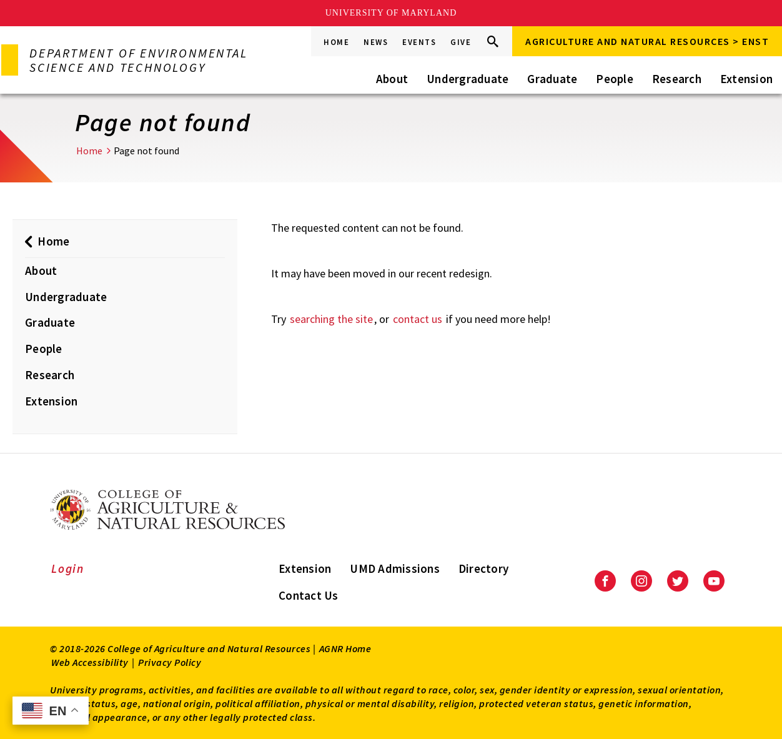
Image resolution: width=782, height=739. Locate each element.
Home (336, 42)
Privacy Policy (169, 662)
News (376, 42)
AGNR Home (345, 648)
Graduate (552, 78)
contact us (417, 319)
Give (460, 42)
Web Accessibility (90, 662)
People (614, 78)
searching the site (331, 319)
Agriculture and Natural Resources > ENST (647, 41)
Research (676, 78)
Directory (483, 568)
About (392, 78)
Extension (746, 78)
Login (67, 568)
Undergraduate (467, 78)
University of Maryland (391, 12)
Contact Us (309, 595)
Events (419, 42)
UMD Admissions (395, 568)
